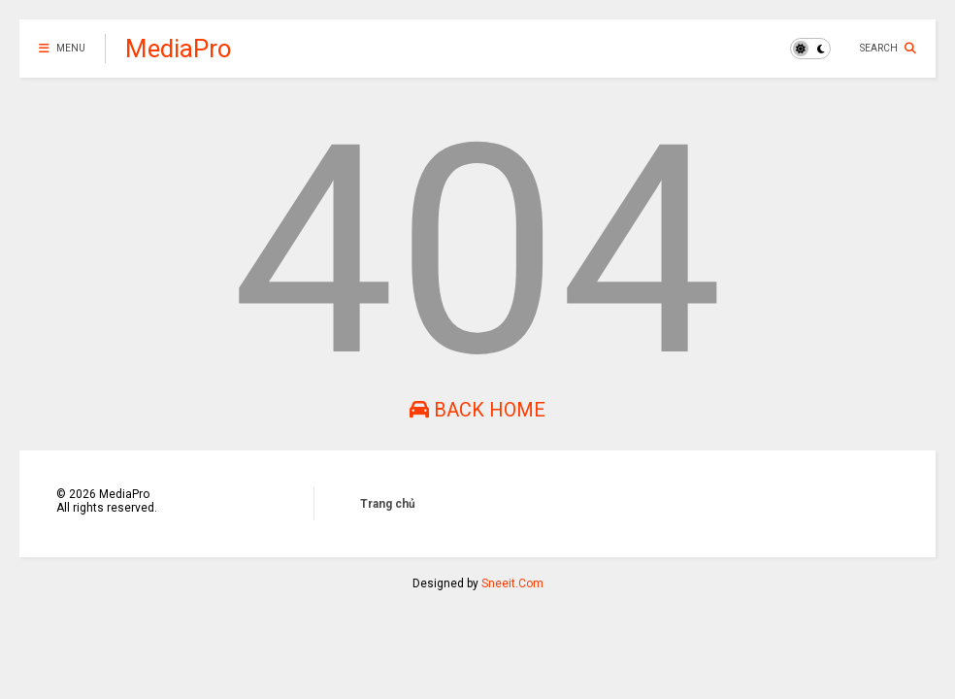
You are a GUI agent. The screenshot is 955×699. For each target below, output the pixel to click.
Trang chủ (387, 504)
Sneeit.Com (512, 583)
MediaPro (178, 48)
